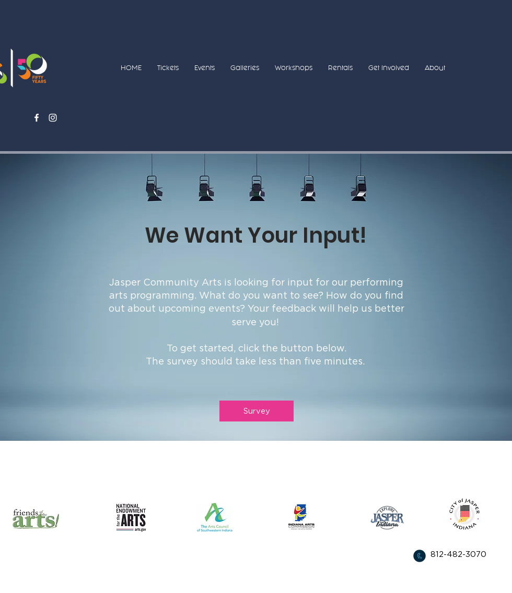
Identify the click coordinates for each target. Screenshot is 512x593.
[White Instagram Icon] (53, 117)
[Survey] (256, 411)
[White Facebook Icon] (36, 117)
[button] (168, 67)
